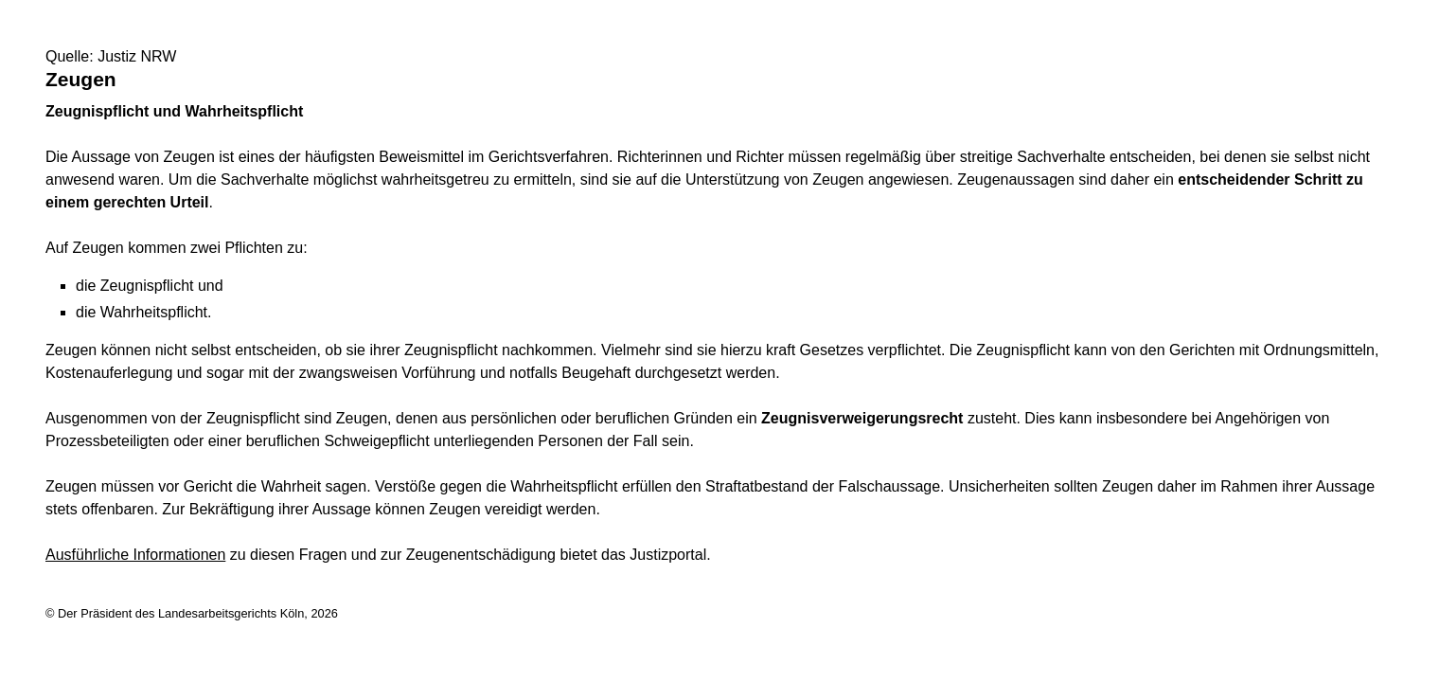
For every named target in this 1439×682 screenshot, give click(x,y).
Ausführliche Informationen (135, 555)
